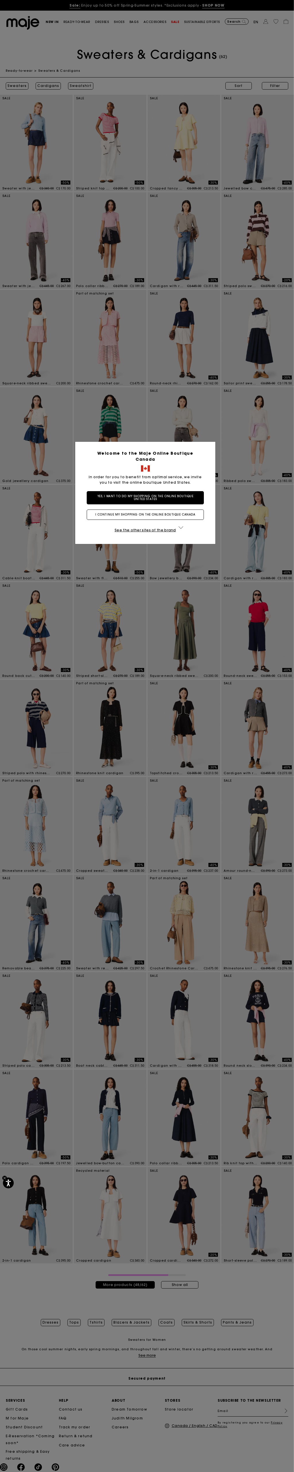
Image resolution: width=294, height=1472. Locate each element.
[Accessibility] (8, 1182)
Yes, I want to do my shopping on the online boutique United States (147, 497)
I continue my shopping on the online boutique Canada (147, 514)
